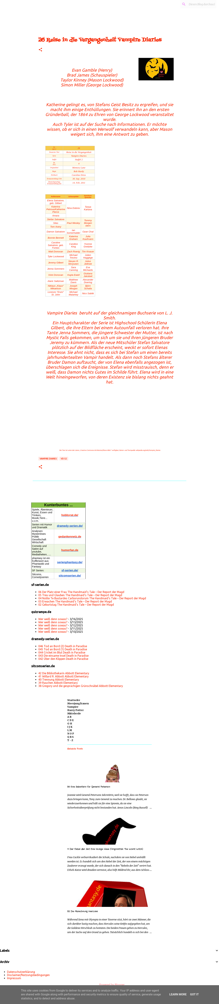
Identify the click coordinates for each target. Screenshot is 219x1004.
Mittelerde (74, 713)
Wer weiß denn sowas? (52, 619)
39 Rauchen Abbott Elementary (58, 682)
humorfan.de (69, 550)
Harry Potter (75, 710)
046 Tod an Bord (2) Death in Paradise (62, 646)
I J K (69, 726)
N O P (70, 733)
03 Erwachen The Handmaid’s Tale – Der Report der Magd (75, 601)
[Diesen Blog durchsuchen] (197, 4)
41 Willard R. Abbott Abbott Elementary (63, 676)
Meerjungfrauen (78, 703)
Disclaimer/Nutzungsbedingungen (28, 975)
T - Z (70, 740)
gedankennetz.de (69, 536)
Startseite (73, 700)
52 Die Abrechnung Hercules (82, 911)
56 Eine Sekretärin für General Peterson (88, 786)
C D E (70, 720)
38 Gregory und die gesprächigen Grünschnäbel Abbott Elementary (80, 685)
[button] (40, 50)
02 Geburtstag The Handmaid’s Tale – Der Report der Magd (76, 604)
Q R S (70, 736)
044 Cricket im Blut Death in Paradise (61, 652)
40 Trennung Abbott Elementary (58, 679)
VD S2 (64, 458)
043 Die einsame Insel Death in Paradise (63, 655)
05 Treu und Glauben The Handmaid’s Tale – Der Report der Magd (80, 595)
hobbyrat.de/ (69, 515)
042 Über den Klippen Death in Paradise (63, 658)
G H (69, 723)
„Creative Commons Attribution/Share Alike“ (95, 450)
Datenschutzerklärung (21, 971)
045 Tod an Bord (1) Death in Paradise (62, 649)
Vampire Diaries (48, 458)
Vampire (72, 706)
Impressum (14, 978)
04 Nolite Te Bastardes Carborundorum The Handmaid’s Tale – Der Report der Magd (92, 598)
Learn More (177, 994)
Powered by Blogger (109, 984)
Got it (194, 994)
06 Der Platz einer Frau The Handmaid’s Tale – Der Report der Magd (81, 591)
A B (69, 716)
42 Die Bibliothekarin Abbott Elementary (63, 673)
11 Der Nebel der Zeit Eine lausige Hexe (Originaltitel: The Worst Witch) (105, 849)
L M (69, 730)
